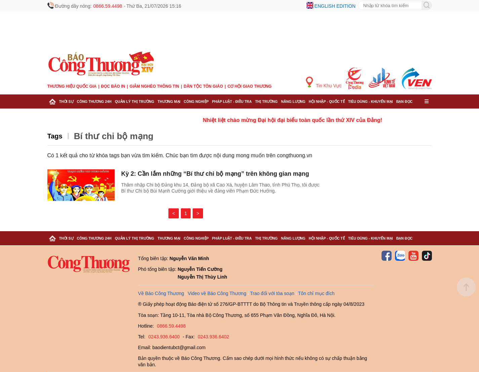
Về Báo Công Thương (161, 293)
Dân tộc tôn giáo (203, 86)
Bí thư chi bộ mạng (114, 136)
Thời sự (66, 101)
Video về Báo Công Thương (217, 293)
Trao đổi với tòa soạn (272, 293)
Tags (55, 136)
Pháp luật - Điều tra (232, 101)
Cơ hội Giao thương (250, 86)
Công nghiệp (196, 101)
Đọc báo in (113, 86)
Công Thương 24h (94, 101)
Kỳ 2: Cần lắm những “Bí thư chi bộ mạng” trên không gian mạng (215, 173)
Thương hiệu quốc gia (72, 86)
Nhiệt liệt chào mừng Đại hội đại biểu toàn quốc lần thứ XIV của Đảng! (298, 120)
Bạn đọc (404, 101)
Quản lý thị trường (134, 101)
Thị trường (266, 101)
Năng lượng (293, 101)
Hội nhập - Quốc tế (327, 101)
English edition (334, 6)
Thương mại (169, 101)
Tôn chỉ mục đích (316, 293)
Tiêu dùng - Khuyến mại (370, 101)
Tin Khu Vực (324, 82)
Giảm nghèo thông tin (154, 86)
